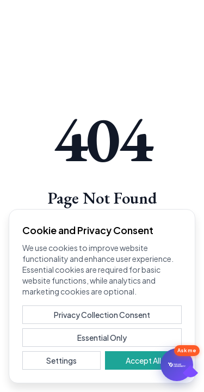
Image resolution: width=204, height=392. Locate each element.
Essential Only (102, 337)
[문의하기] (176, 364)
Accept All (143, 360)
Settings (61, 360)
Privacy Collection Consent (102, 315)
